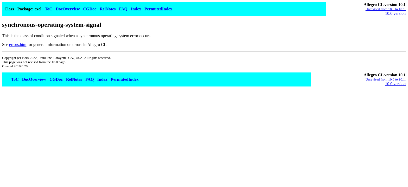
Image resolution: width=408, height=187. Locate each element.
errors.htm (17, 44)
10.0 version (395, 13)
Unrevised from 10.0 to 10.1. (386, 9)
